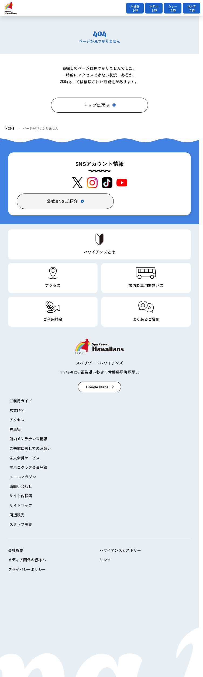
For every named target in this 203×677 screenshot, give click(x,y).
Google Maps (97, 386)
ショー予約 (172, 8)
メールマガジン (22, 476)
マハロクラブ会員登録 (28, 467)
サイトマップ (20, 505)
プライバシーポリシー (27, 569)
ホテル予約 (153, 8)
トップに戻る (96, 105)
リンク (105, 559)
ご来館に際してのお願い (30, 448)
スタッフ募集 (20, 524)
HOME (9, 128)
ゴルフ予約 (191, 8)
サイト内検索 (20, 495)
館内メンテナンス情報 (28, 438)
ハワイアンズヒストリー (120, 550)
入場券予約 (134, 8)
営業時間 (17, 410)
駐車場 (15, 429)
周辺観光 (17, 515)
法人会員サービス (24, 458)
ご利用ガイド (20, 400)
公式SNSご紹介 (62, 201)
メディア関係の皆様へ (27, 559)
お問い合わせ (20, 486)
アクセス (17, 419)
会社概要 (15, 550)
